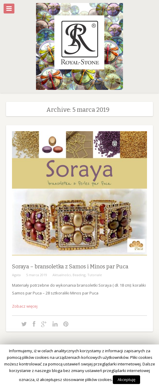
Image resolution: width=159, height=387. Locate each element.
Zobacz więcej (25, 306)
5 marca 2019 (36, 275)
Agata (16, 275)
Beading (79, 275)
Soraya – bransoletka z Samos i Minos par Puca (70, 266)
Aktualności (61, 275)
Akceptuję (126, 379)
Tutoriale (94, 275)
